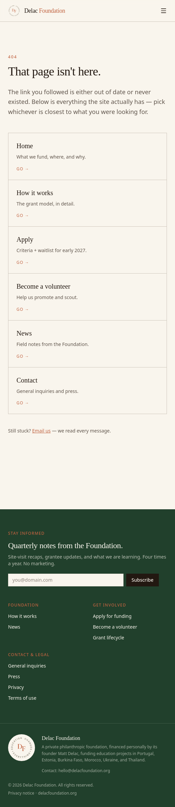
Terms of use (22, 698)
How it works (22, 616)
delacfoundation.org (57, 793)
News (14, 627)
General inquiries (27, 665)
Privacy (16, 687)
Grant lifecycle (108, 637)
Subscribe (142, 580)
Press (14, 676)
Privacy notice (21, 793)
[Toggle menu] (163, 10)
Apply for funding (112, 616)
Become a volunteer (115, 627)
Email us (41, 430)
